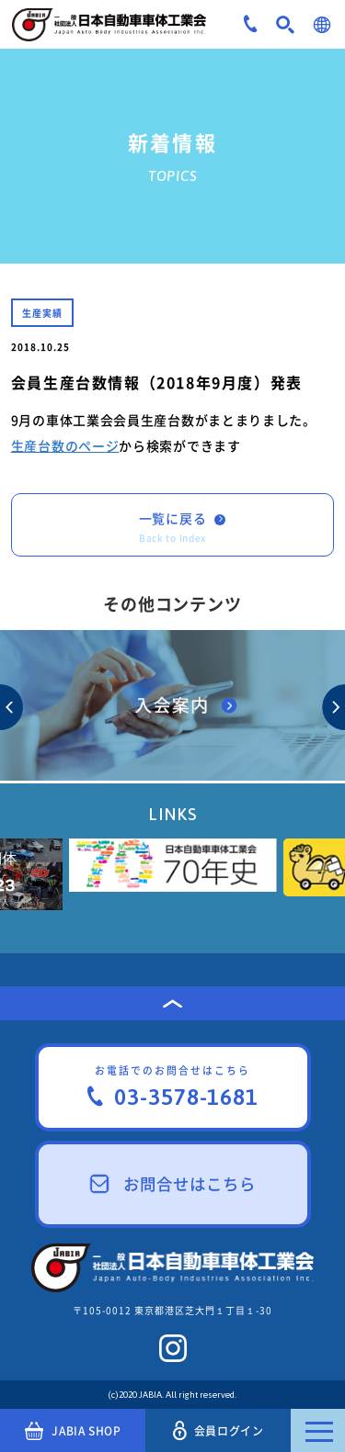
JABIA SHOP (73, 1431)
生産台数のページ (65, 445)
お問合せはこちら (173, 1184)
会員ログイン (218, 1430)
